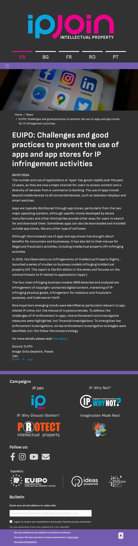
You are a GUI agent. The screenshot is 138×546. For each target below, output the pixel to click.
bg (45, 57)
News (29, 114)
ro (92, 57)
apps (30, 359)
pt (116, 57)
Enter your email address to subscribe (33, 505)
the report (59, 339)
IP (23, 359)
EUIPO (15, 359)
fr (69, 57)
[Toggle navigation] (7, 65)
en (22, 57)
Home (18, 114)
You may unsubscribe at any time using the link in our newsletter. (40, 527)
